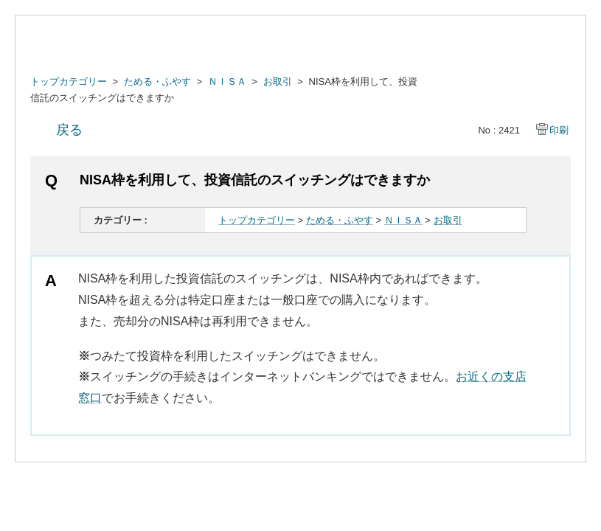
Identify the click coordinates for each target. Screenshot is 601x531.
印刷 (559, 130)
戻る (69, 129)
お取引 (277, 81)
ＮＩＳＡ (227, 81)
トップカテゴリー (68, 81)
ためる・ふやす (157, 81)
